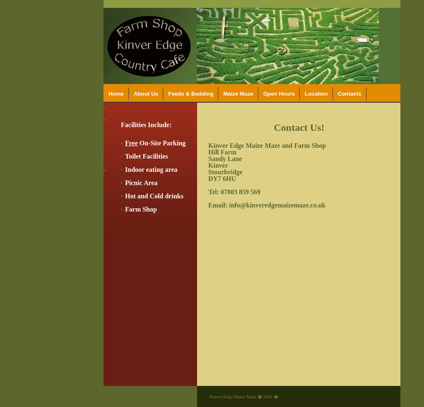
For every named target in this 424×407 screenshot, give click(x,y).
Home (116, 94)
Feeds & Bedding (190, 94)
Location (316, 94)
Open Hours (279, 94)
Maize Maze (238, 94)
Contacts (349, 94)
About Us (146, 94)
